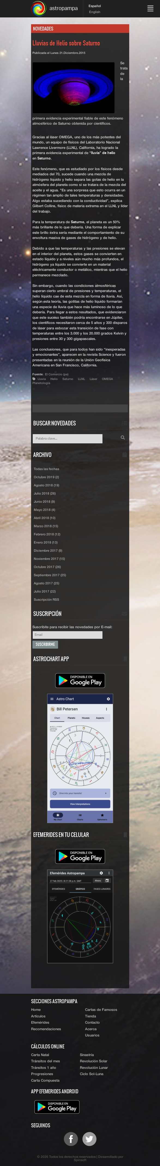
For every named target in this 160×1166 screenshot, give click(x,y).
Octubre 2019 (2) (46, 477)
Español (95, 6)
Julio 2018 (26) (45, 493)
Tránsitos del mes (45, 1061)
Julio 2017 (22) (45, 591)
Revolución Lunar (94, 1068)
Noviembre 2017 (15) (49, 559)
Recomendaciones (46, 1029)
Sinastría (87, 1055)
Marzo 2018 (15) (46, 526)
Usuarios (92, 1035)
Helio (54, 379)
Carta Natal (40, 1055)
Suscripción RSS (46, 600)
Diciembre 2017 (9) (48, 551)
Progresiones (42, 1074)
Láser (93, 379)
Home (36, 1010)
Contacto (92, 1022)
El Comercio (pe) (56, 374)
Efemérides (40, 1022)
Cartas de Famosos (101, 1010)
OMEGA (107, 379)
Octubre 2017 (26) (47, 567)
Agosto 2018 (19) (46, 485)
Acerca (90, 1029)
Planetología (41, 383)
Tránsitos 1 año (43, 1068)
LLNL (81, 379)
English (94, 12)
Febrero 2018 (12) (47, 534)
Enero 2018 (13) (46, 542)
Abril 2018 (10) (44, 518)
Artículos (38, 1016)
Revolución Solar (93, 1061)
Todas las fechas (46, 469)
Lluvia (42, 379)
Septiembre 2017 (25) (50, 575)
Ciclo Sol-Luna (91, 1074)
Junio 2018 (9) (44, 502)
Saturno (67, 379)
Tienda (90, 1016)
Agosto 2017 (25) (46, 583)
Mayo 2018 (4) (44, 510)
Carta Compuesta (45, 1080)
